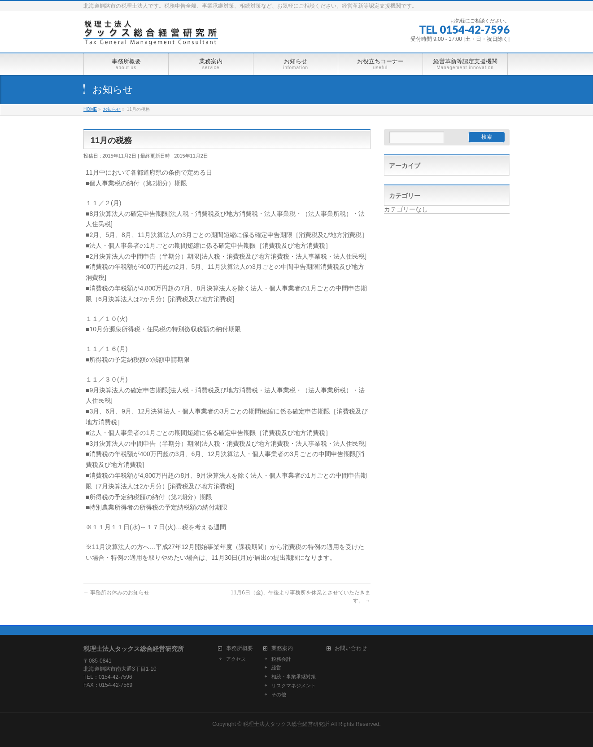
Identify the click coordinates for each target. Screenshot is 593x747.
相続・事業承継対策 (293, 676)
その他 (278, 694)
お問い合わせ (351, 648)
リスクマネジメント (293, 685)
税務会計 (281, 659)
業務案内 (282, 648)
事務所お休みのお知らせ (116, 592)
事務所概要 (239, 648)
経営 (276, 667)
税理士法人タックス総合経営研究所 (286, 724)
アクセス (236, 659)
